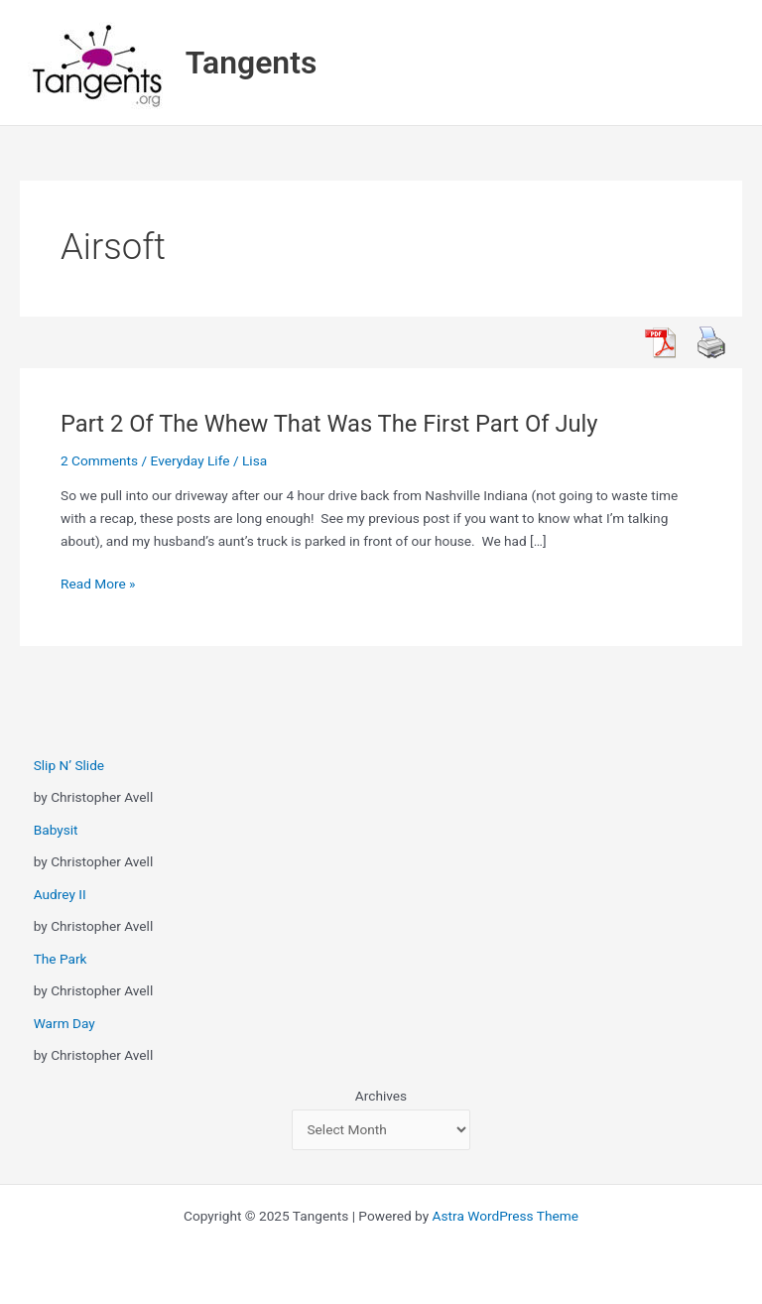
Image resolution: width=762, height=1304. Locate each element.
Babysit (56, 830)
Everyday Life (190, 460)
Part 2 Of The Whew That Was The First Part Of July (329, 424)
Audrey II (60, 894)
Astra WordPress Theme (505, 1216)
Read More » (98, 584)
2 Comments (99, 460)
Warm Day (64, 1023)
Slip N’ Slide (69, 765)
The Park (60, 959)
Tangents (252, 62)
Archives (381, 1096)
